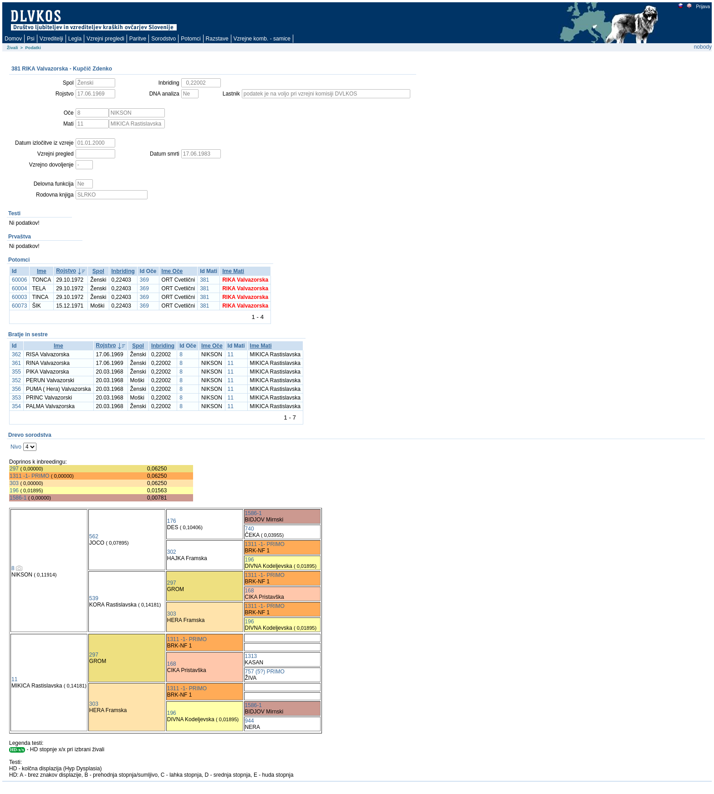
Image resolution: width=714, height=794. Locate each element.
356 (16, 389)
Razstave (217, 38)
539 (93, 598)
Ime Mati (233, 271)
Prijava (702, 6)
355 (16, 372)
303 (14, 483)
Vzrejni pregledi (105, 38)
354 (16, 406)
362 (16, 354)
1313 (251, 656)
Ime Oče (172, 271)
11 (231, 354)
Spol (98, 271)
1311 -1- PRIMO (29, 476)
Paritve (137, 38)
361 (16, 363)
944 (249, 721)
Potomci (190, 38)
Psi (31, 38)
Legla (75, 38)
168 (249, 590)
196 (14, 490)
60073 (19, 306)
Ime (41, 271)
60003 (19, 297)
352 (16, 380)
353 (16, 397)
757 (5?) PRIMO (265, 671)
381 (204, 280)
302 (171, 552)
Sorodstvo (163, 38)
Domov (13, 38)
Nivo (15, 447)
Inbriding (123, 271)
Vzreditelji (51, 38)
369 (144, 280)
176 (171, 521)
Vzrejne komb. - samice (262, 38)
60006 (19, 280)
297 (14, 468)
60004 (19, 288)
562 (93, 536)
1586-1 (18, 498)
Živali (12, 47)
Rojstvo (66, 271)
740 (249, 529)
